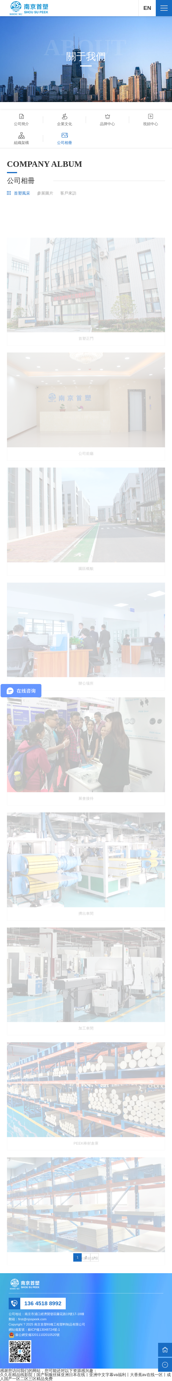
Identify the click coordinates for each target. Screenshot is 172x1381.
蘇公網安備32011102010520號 (37, 1334)
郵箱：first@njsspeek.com (28, 1319)
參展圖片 (45, 193)
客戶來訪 (68, 193)
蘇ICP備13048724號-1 (44, 1329)
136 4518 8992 (42, 1303)
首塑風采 (22, 193)
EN (147, 8)
